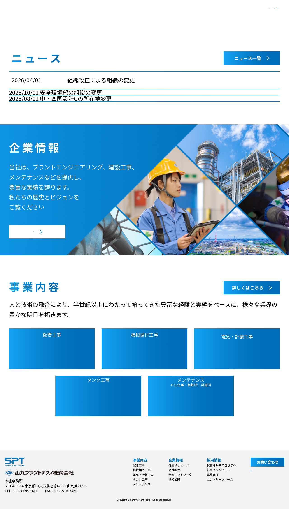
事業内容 (161, 13)
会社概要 (172, 469)
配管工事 (136, 465)
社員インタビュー (216, 469)
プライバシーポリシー (266, 479)
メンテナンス (139, 484)
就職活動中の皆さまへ (219, 465)
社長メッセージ (176, 465)
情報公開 (172, 479)
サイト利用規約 (261, 472)
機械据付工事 (139, 469)
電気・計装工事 (141, 474)
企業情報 (195, 13)
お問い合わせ (261, 13)
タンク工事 (138, 479)
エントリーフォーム (218, 479)
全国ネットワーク (178, 474)
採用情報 (228, 13)
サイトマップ (259, 486)
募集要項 (210, 474)
